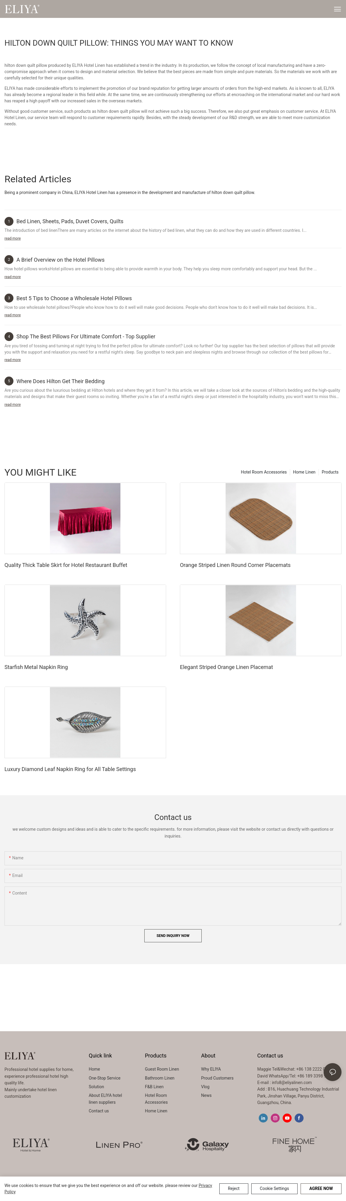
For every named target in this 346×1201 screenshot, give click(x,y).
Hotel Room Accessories (264, 472)
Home (94, 1069)
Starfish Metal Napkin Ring (36, 667)
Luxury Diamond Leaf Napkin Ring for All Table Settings (70, 769)
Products (330, 472)
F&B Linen (154, 1086)
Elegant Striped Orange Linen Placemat (226, 667)
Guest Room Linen (162, 1069)
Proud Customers (217, 1078)
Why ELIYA (211, 1069)
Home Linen (304, 472)
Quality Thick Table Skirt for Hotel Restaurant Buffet (65, 565)
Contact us (99, 1111)
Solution (96, 1086)
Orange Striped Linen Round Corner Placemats (235, 565)
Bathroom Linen (159, 1078)
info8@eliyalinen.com (292, 1082)
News (206, 1095)
